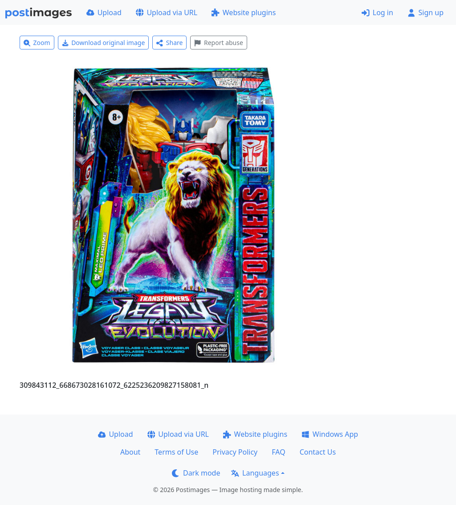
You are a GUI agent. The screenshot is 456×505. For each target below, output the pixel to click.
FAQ (278, 452)
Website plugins (244, 12)
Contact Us (318, 452)
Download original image (103, 42)
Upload (104, 12)
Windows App (329, 434)
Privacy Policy (234, 452)
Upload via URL (166, 12)
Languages (255, 473)
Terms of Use (176, 452)
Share (169, 42)
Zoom (37, 42)
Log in (377, 12)
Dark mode (196, 473)
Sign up (425, 12)
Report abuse (218, 42)
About (130, 452)
